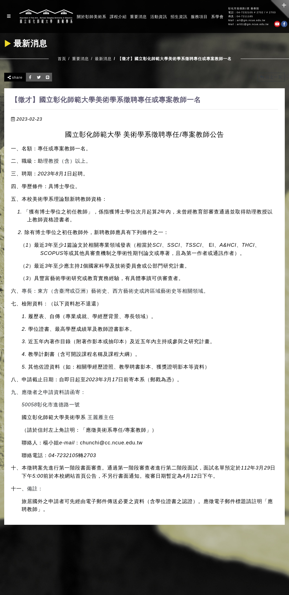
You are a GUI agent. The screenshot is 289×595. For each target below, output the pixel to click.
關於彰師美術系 (91, 17)
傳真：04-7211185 (240, 16)
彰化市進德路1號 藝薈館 (243, 8)
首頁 (62, 58)
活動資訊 (158, 17)
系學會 (217, 17)
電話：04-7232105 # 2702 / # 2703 (252, 12)
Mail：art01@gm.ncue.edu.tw (248, 24)
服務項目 (199, 17)
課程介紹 (118, 17)
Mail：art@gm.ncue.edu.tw (246, 20)
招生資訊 (179, 17)
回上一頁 (271, 77)
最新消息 (103, 58)
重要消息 (138, 17)
